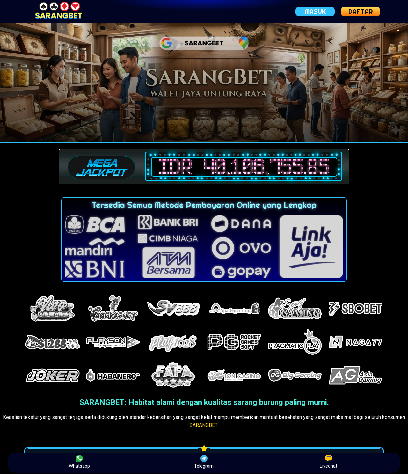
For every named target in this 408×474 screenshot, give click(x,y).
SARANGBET (203, 425)
